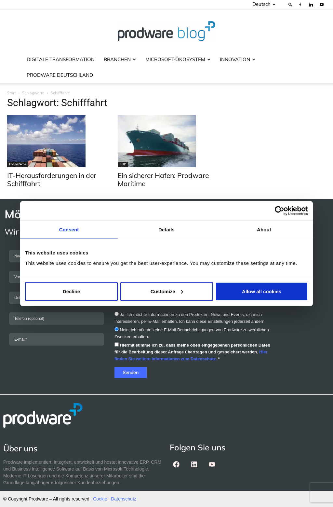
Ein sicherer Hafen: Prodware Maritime (163, 179)
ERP (123, 164)
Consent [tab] (69, 229)
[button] (290, 4)
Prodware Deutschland (60, 75)
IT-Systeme (17, 164)
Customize (167, 291)
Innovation (237, 59)
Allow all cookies (261, 291)
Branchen (120, 59)
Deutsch (263, 4)
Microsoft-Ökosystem (177, 59)
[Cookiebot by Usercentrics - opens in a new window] (279, 211)
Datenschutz (123, 498)
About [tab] (264, 229)
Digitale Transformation (61, 59)
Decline (71, 291)
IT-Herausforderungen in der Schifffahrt (51, 179)
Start (11, 93)
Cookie (100, 498)
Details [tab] (166, 229)
